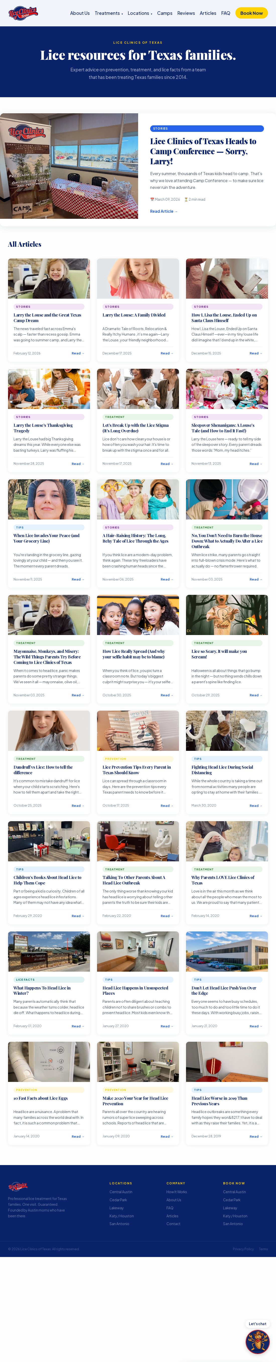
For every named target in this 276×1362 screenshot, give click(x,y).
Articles (208, 13)
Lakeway (117, 1208)
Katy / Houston (122, 1216)
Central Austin (121, 1192)
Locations (140, 13)
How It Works (176, 1192)
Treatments (109, 13)
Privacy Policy (243, 1249)
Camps (164, 13)
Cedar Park (118, 1200)
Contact (173, 1224)
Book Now (251, 13)
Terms (263, 1249)
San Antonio (119, 1224)
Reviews (186, 13)
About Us (80, 13)
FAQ (225, 13)
